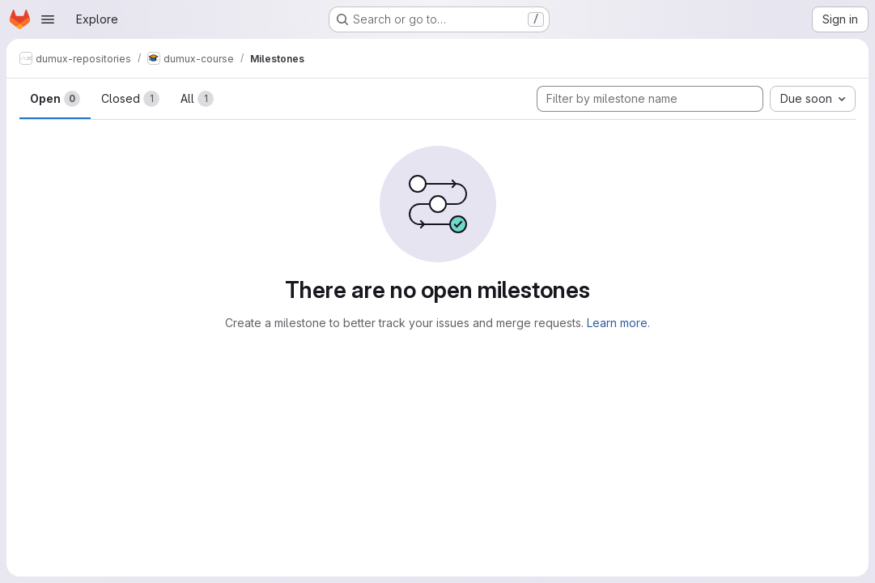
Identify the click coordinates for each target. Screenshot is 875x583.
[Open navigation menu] (48, 19)
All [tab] (197, 99)
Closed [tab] (130, 99)
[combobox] (813, 99)
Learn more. (618, 323)
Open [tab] (55, 99)
